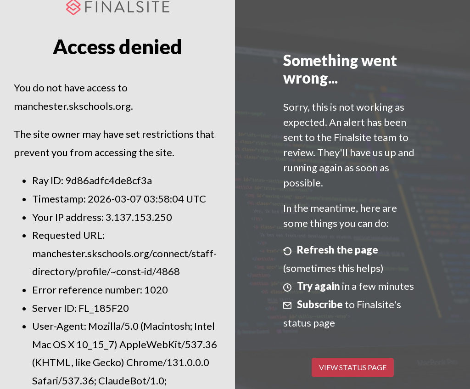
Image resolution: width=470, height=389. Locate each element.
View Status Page (352, 367)
